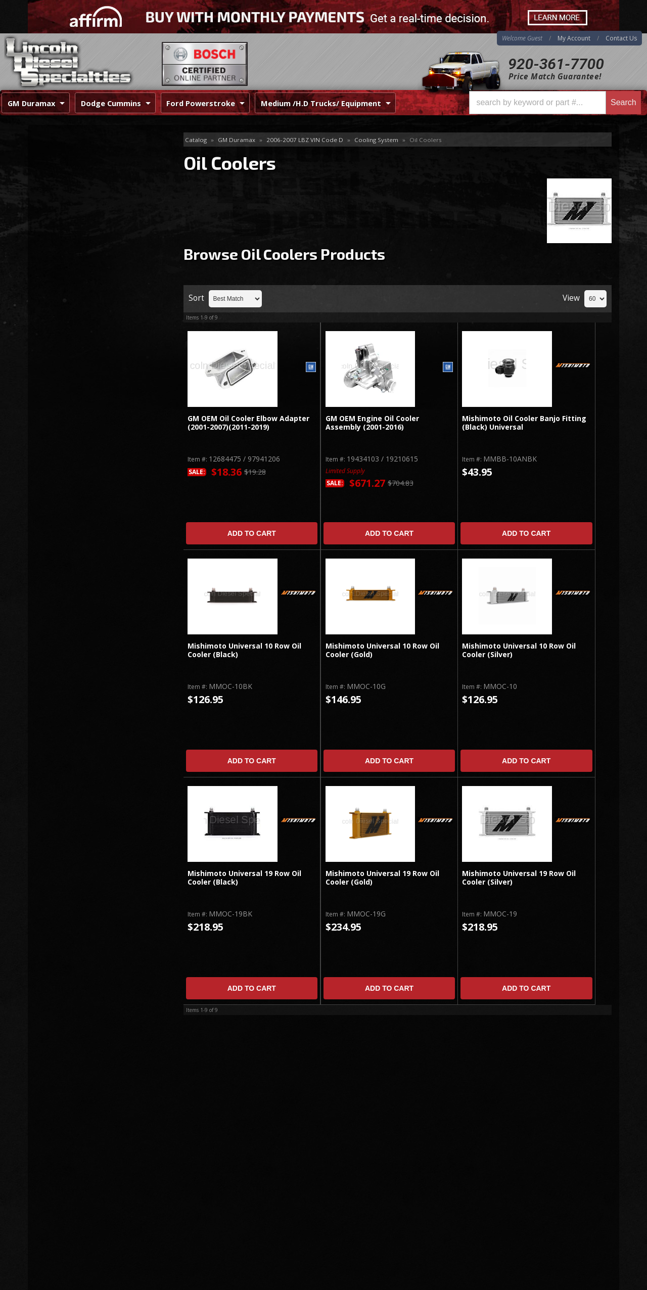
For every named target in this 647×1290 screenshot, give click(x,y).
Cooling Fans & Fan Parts (84, 173)
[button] (555, 102)
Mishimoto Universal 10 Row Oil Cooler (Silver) (519, 650)
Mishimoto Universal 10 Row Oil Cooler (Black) (244, 650)
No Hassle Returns (89, 411)
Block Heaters (66, 156)
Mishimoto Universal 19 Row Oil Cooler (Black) (244, 877)
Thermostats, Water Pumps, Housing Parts (89, 271)
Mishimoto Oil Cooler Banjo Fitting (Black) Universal (524, 422)
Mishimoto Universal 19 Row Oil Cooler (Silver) (519, 877)
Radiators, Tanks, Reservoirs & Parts (93, 244)
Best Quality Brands (92, 382)
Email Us (71, 465)
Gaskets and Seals (73, 189)
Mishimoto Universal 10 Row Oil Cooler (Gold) (382, 650)
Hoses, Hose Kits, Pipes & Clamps (99, 206)
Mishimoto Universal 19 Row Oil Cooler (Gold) (382, 877)
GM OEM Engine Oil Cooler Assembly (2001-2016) (372, 422)
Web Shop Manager (587, 1281)
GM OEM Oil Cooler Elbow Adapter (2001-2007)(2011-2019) (248, 422)
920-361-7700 (556, 64)
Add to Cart (251, 533)
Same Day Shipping (90, 353)
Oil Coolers (62, 222)
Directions (82, 1176)
